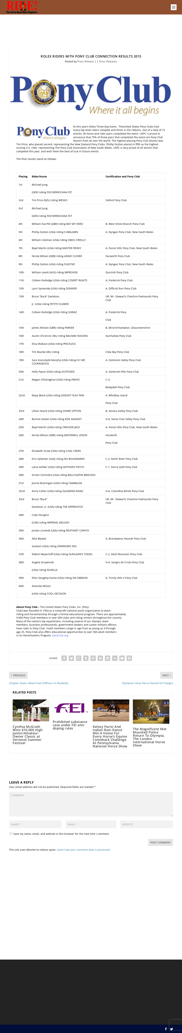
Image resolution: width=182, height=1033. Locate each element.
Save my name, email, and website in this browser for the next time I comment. (61, 833)
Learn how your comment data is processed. (84, 849)
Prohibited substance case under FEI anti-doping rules (70, 725)
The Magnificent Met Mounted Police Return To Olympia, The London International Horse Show (150, 737)
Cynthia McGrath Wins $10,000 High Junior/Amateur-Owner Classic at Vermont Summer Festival (28, 734)
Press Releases (108, 61)
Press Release (85, 61)
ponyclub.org (60, 635)
